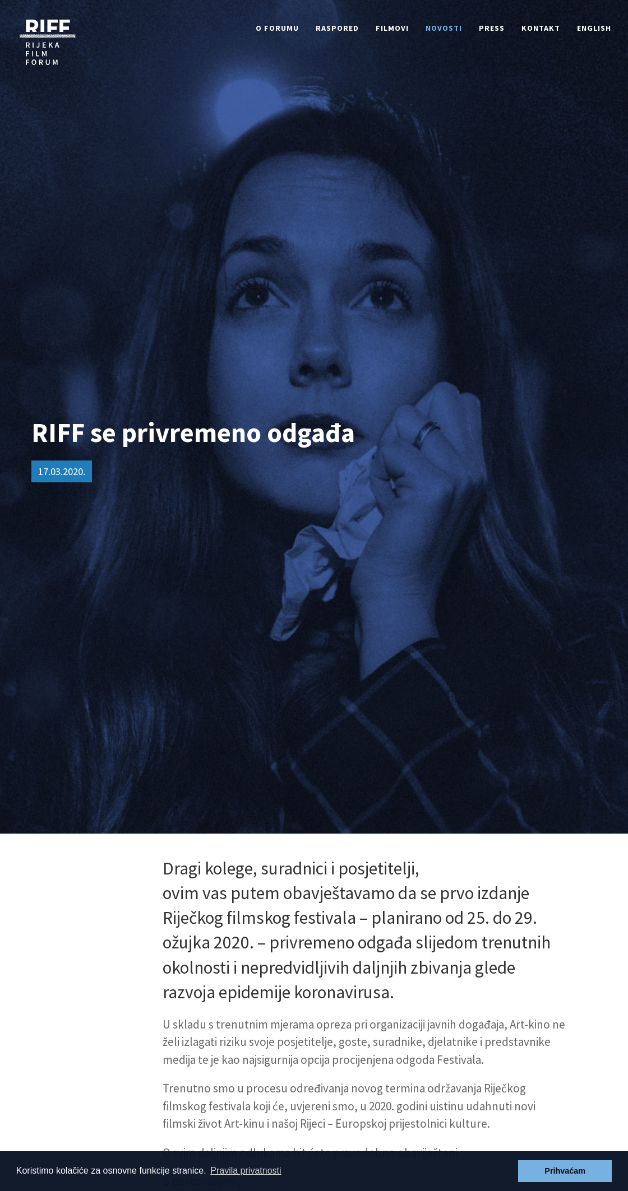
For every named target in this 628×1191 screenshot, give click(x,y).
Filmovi (392, 28)
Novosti (444, 28)
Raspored (337, 28)
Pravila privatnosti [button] (245, 1170)
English (594, 28)
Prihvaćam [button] (564, 1170)
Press (492, 28)
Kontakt (540, 28)
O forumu (277, 28)
